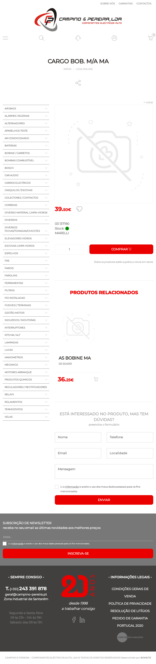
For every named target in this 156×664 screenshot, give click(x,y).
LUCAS (9, 349)
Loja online (84, 69)
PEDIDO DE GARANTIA (130, 618)
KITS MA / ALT (12, 334)
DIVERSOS (11, 219)
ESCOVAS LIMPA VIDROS (19, 245)
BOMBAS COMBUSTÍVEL (19, 160)
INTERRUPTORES (15, 327)
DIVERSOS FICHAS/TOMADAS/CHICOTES (22, 229)
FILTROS (10, 290)
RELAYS (9, 394)
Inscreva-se (78, 553)
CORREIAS (11, 205)
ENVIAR (104, 500)
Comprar (121, 249)
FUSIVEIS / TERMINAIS (18, 305)
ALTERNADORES (15, 123)
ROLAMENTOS (13, 401)
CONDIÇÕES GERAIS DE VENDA (130, 592)
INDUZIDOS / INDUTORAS (20, 320)
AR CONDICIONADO (17, 138)
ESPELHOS (11, 253)
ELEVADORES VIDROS (18, 238)
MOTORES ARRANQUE (18, 372)
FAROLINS (11, 275)
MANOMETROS (14, 357)
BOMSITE (146, 657)
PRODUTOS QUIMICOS (18, 379)
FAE (7, 260)
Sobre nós (107, 3)
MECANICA (11, 364)
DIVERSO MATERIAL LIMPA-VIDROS (26, 212)
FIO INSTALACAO (15, 297)
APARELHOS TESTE (16, 130)
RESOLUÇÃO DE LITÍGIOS (130, 611)
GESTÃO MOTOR (14, 312)
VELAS (9, 416)
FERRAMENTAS (14, 283)
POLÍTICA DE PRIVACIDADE (130, 603)
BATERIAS (11, 145)
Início (67, 69)
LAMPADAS (11, 342)
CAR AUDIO (11, 175)
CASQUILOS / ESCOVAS (18, 190)
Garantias (126, 3)
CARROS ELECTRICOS (18, 182)
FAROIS (9, 268)
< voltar (148, 102)
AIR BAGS (10, 108)
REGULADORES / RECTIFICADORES (26, 387)
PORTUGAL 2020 (130, 625)
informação (72, 486)
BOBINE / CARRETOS (17, 153)
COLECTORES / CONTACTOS (21, 197)
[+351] (26, 589)
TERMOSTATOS (14, 409)
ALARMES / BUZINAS (17, 115)
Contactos (143, 3)
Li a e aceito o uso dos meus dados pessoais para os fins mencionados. (100, 489)
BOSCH (9, 167)
